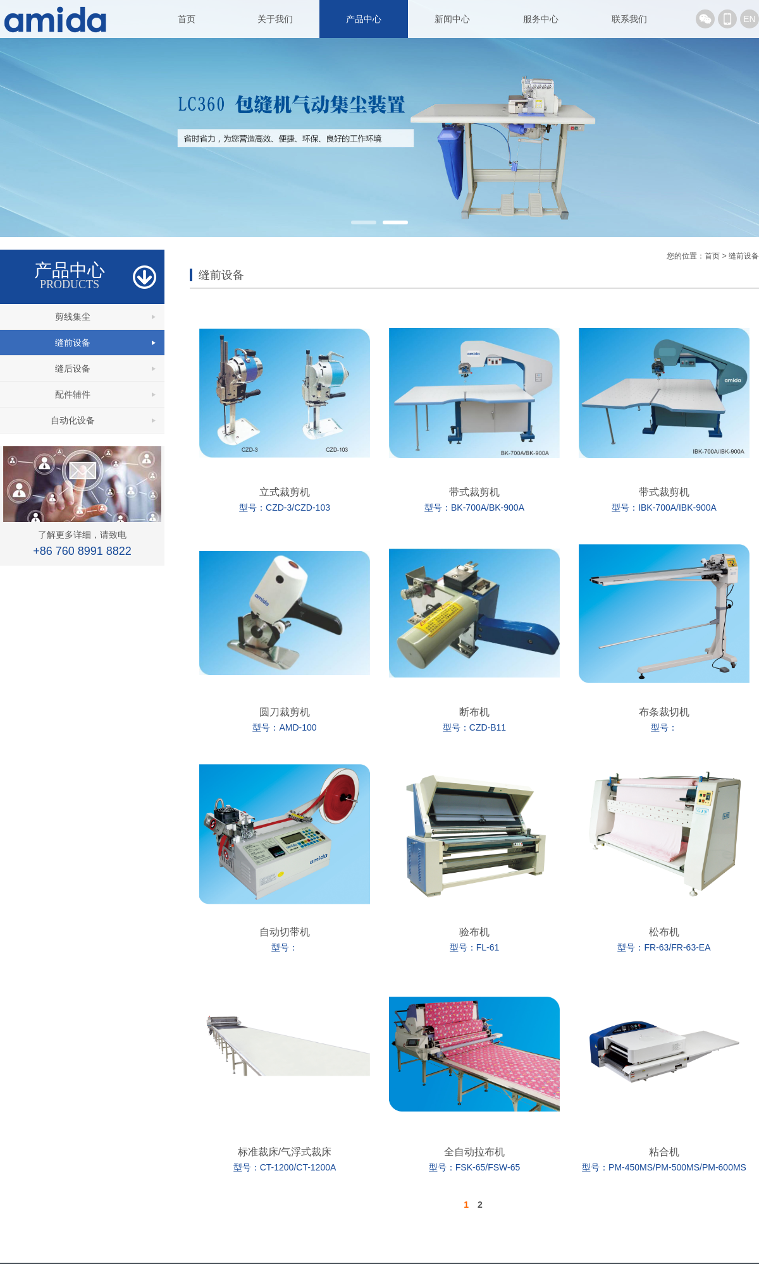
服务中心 (540, 19)
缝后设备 (72, 368)
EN (749, 19)
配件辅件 (72, 394)
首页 (186, 19)
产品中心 (363, 19)
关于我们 (275, 19)
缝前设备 (72, 342)
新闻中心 (452, 19)
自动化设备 (73, 420)
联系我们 (629, 19)
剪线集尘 (72, 317)
